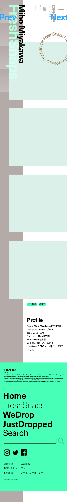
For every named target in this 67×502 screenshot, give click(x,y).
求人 (23, 468)
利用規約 (8, 472)
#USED (42, 304)
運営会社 (8, 463)
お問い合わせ (10, 468)
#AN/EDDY (32, 304)
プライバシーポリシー (32, 472)
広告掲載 (25, 463)
